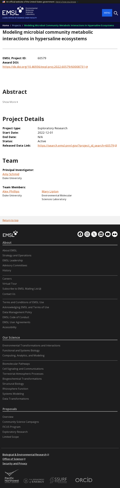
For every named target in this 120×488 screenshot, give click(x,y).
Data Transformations (15, 398)
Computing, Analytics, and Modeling (23, 355)
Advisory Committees (14, 265)
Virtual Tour (9, 283)
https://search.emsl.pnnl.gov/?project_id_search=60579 (76, 145)
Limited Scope (10, 437)
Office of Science (12, 459)
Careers (7, 278)
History (6, 270)
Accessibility (9, 327)
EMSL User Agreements (16, 322)
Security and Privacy (14, 463)
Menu (107, 12)
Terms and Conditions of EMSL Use (23, 302)
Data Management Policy (17, 312)
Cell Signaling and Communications (23, 368)
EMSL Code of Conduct (15, 317)
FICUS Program (11, 427)
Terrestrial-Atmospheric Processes (22, 373)
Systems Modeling (13, 393)
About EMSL (9, 250)
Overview (7, 417)
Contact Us (8, 294)
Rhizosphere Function (15, 388)
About (7, 243)
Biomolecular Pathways (16, 363)
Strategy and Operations (16, 255)
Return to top (10, 220)
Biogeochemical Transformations (22, 378)
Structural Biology (13, 383)
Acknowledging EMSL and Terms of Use (25, 307)
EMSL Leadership (12, 260)
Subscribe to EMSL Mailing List (20, 288)
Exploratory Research (15, 432)
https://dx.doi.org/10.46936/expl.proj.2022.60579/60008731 (43, 67)
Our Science (11, 337)
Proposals (9, 409)
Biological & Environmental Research (24, 454)
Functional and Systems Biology (21, 350)
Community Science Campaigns (20, 422)
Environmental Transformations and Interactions (31, 345)
